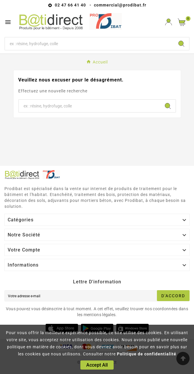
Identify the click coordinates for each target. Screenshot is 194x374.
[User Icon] (168, 22)
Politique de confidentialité (146, 354)
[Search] (181, 43)
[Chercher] (89, 43)
